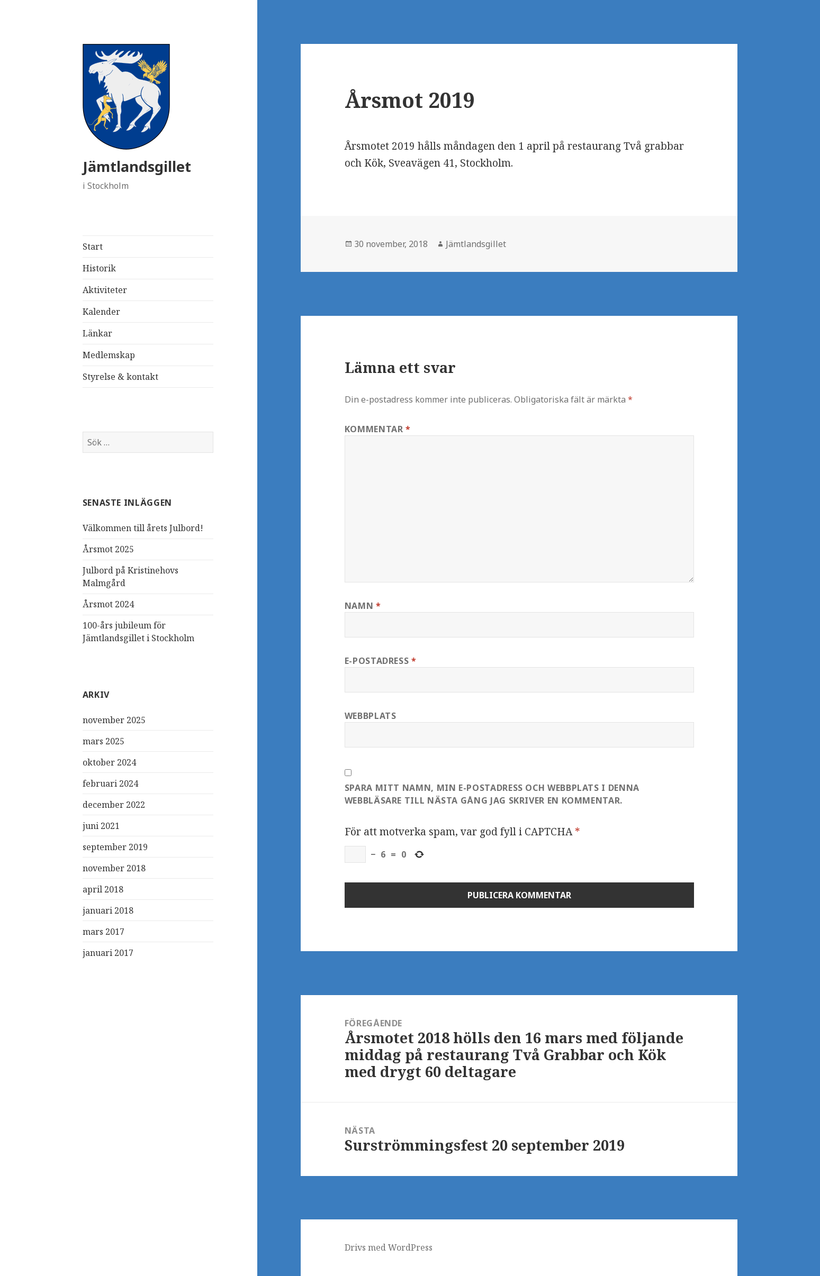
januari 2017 (108, 953)
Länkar (97, 333)
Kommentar (378, 429)
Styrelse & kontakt (120, 376)
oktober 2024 (109, 762)
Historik (99, 268)
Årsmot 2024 (108, 604)
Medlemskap (109, 355)
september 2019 (115, 847)
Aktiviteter (105, 290)
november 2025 (114, 720)
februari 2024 (110, 783)
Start (93, 246)
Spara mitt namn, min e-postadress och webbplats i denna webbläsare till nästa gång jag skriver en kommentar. (492, 794)
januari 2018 (108, 910)
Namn (363, 606)
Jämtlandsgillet (137, 166)
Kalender (101, 311)
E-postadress (381, 661)
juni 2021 (101, 826)
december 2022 (114, 804)
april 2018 (103, 889)
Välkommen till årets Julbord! (143, 528)
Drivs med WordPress (388, 1247)
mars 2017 (103, 931)
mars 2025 (103, 741)
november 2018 (114, 868)
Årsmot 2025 (108, 549)
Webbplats (371, 716)
